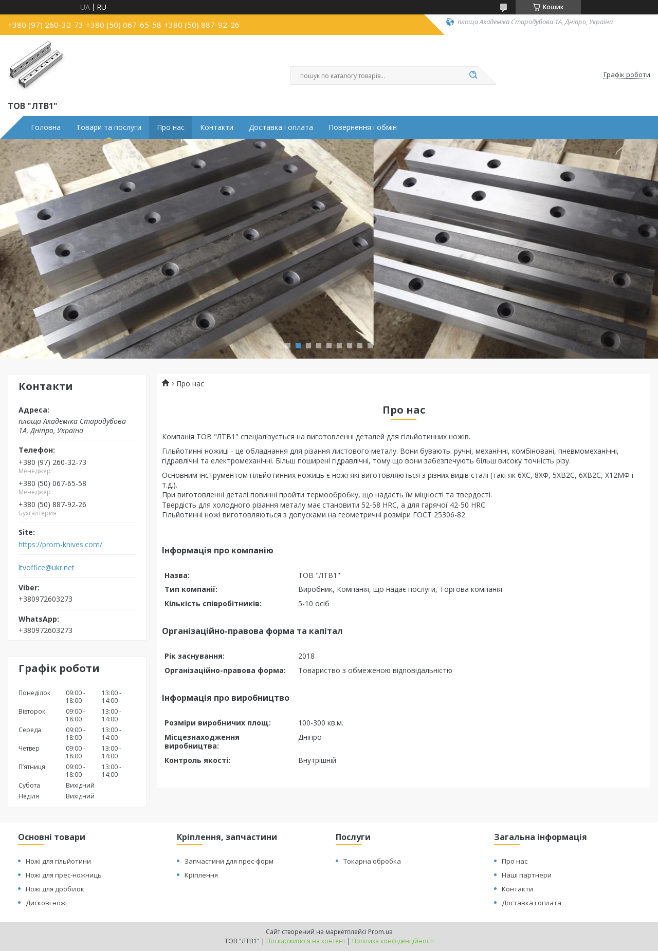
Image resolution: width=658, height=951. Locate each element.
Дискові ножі (46, 902)
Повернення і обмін (362, 127)
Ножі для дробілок (55, 888)
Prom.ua (380, 931)
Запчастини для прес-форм (229, 861)
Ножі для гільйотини (58, 861)
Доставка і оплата (281, 127)
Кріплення (201, 875)
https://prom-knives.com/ (60, 544)
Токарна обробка (372, 861)
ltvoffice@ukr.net (47, 567)
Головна (46, 127)
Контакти (216, 127)
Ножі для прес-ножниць (64, 875)
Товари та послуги (108, 127)
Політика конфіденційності (393, 941)
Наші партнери (527, 875)
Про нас (171, 127)
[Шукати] (473, 75)
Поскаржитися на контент (305, 941)
